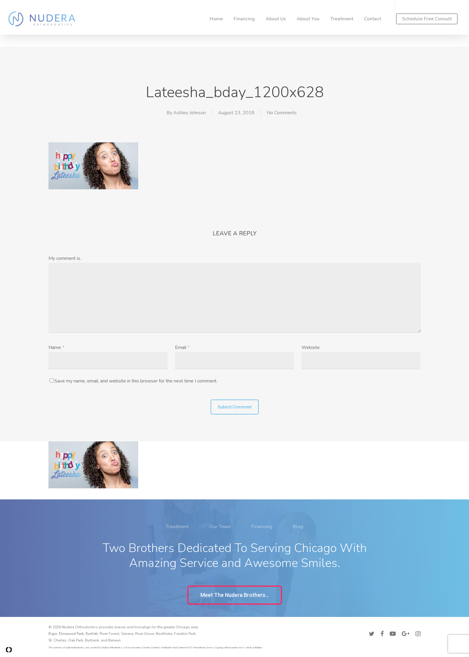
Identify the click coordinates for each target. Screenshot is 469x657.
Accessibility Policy (404, 626)
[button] (234, 595)
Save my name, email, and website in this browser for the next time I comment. (135, 381)
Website (311, 347)
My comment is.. (65, 258)
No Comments (282, 112)
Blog (298, 544)
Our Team (220, 544)
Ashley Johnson (189, 112)
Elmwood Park (71, 633)
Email (182, 347)
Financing (261, 544)
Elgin (52, 633)
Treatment (177, 544)
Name (56, 347)
